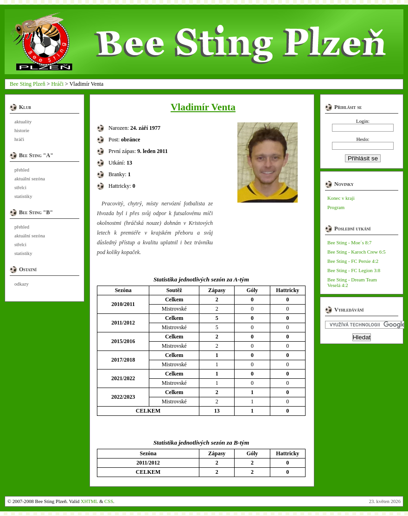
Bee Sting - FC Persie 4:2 (352, 261)
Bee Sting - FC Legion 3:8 (353, 270)
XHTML (89, 501)
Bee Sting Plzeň (27, 84)
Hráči (57, 84)
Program (335, 207)
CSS (108, 501)
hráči (19, 139)
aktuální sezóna (29, 178)
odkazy (21, 284)
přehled (21, 169)
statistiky (23, 196)
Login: (363, 121)
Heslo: (362, 139)
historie (21, 130)
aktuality (23, 121)
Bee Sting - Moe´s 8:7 (349, 242)
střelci (20, 187)
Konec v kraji (341, 198)
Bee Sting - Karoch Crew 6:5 (356, 252)
